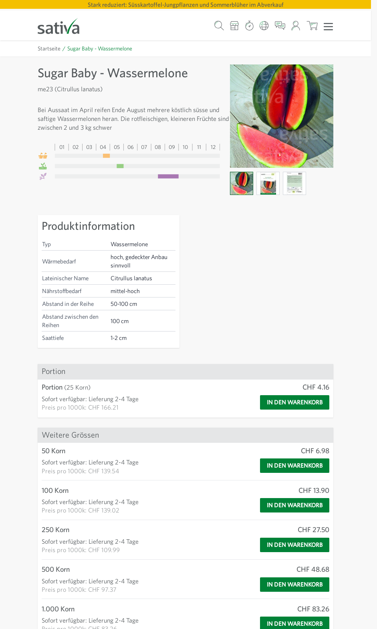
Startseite (49, 48)
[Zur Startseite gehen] (64, 25)
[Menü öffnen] (328, 26)
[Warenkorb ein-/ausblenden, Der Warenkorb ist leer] (312, 25)
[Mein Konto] (296, 25)
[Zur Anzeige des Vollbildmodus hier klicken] (281, 116)
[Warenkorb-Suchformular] (219, 25)
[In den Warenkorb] (291, 402)
